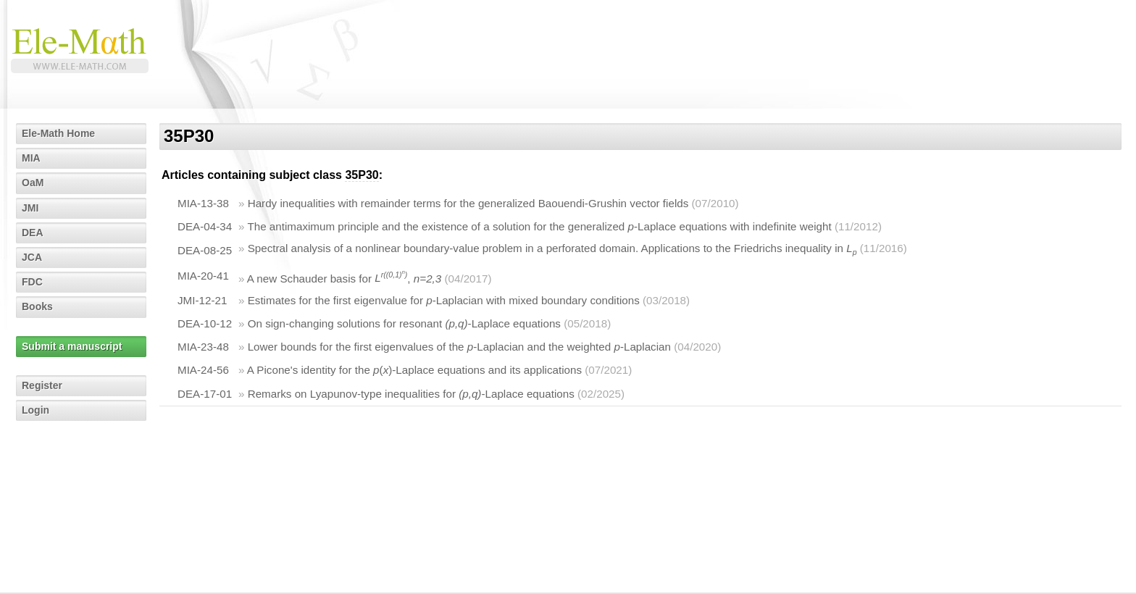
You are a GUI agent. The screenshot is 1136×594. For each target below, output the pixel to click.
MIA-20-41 (203, 275)
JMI (30, 208)
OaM (32, 182)
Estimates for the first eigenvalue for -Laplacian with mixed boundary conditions (444, 300)
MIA (31, 158)
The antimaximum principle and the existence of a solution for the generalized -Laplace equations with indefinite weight (539, 226)
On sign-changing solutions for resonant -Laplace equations (404, 323)
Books (37, 306)
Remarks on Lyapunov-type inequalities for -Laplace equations (411, 394)
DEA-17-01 (205, 394)
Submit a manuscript (72, 346)
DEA (32, 232)
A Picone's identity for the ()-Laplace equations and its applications (414, 370)
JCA (32, 257)
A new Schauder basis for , (344, 278)
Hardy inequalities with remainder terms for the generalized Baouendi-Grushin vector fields (468, 203)
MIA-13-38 (203, 203)
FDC (32, 282)
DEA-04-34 (205, 226)
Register (42, 385)
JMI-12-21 (202, 300)
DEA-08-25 (205, 250)
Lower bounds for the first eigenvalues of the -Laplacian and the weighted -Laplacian (459, 346)
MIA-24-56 (203, 370)
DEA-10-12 (205, 323)
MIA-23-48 (203, 346)
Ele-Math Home (58, 133)
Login (35, 410)
